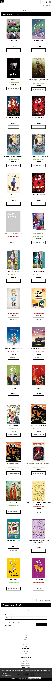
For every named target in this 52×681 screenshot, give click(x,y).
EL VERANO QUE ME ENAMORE (13, 233)
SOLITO (13, 194)
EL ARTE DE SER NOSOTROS (38, 348)
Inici (26, 635)
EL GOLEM (13, 79)
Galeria (25, 641)
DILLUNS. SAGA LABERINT (38, 117)
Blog (25, 646)
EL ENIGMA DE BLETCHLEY (13, 117)
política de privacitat (42, 620)
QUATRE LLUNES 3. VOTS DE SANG (39, 156)
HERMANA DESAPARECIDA (13, 464)
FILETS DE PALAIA (13, 425)
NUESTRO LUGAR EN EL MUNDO (13, 348)
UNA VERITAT (13, 502)
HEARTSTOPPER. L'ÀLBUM (13, 541)
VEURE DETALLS (13, 126)
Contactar (25, 644)
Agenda (26, 639)
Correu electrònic (9, 614)
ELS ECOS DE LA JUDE (38, 233)
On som (26, 653)
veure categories (26, 10)
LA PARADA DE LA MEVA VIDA (38, 310)
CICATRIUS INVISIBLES (38, 579)
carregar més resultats (45, 600)
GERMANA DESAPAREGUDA (38, 425)
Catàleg (26, 637)
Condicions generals (26, 660)
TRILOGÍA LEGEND (13, 310)
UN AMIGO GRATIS (38, 40)
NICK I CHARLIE (13, 579)
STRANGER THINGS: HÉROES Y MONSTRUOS (38, 464)
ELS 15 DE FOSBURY (13, 271)
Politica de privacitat (25, 663)
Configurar (13, 678)
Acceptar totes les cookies (35, 678)
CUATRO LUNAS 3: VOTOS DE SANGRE (13, 156)
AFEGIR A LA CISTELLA (13, 50)
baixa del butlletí (8, 625)
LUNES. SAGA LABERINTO (38, 194)
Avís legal (25, 661)
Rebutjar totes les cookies (23, 678)
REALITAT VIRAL (13, 40)
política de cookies (6, 675)
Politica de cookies (25, 665)
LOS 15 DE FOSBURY (38, 271)
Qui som (26, 643)
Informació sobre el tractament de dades (14, 622)
